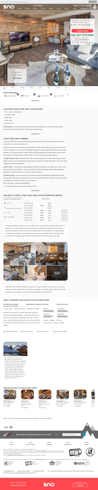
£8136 (49, 203)
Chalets (35, 8)
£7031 (49, 212)
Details (31, 87)
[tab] (10, 304)
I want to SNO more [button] (24, 1)
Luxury (59, 8)
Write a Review (17, 78)
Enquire (80, 485)
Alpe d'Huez (33, 11)
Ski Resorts (19, 11)
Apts (60, 331)
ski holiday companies (39, 459)
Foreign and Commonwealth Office (15, 455)
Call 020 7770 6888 (82, 35)
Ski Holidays (11, 11)
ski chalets (34, 418)
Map (66, 87)
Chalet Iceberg (7, 401)
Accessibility (49, 444)
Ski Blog (86, 442)
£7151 (49, 215)
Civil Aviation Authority (41, 451)
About (30, 442)
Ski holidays (38, 6)
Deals (74, 8)
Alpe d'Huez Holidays (10, 331)
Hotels (27, 8)
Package (22, 87)
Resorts (19, 8)
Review (12, 87)
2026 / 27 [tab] (46, 199)
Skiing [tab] (15, 354)
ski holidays (25, 418)
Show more (34, 134)
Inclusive (66, 8)
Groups (43, 8)
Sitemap (86, 444)
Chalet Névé (24, 401)
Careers (68, 442)
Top (4, 87)
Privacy (11, 444)
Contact (49, 442)
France (26, 11)
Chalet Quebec (60, 401)
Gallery (49, 87)
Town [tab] (7, 354)
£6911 (49, 210)
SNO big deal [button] (92, 1)
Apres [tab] (23, 354)
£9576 (49, 205)
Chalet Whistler (77, 401)
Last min (83, 8)
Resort (58, 87)
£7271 (49, 217)
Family (51, 8)
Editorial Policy (67, 444)
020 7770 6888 (16, 482)
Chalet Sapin (42, 401)
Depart (40, 87)
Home (4, 11)
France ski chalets (46, 418)
